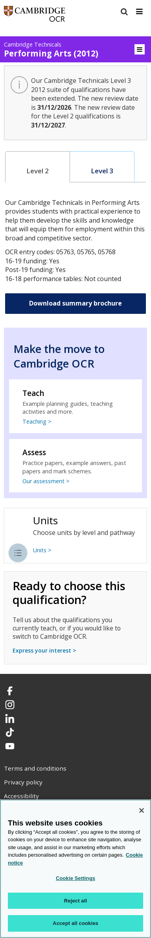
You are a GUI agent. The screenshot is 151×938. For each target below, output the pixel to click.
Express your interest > (44, 650)
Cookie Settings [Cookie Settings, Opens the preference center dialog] (75, 878)
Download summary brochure (75, 303)
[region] (75, 868)
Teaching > (37, 421)
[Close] (141, 810)
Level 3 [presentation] (102, 170)
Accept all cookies (75, 923)
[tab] (37, 166)
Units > (42, 550)
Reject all (75, 901)
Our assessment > (46, 481)
